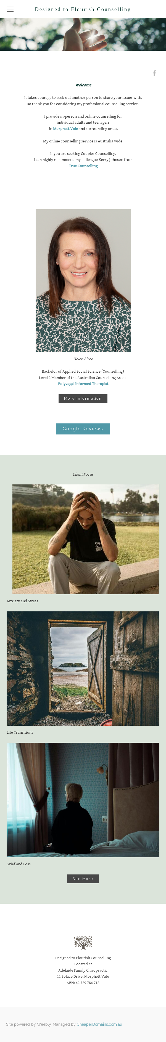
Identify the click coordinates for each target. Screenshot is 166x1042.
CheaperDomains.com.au (99, 1024)
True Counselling (83, 166)
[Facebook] (154, 73)
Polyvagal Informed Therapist (83, 383)
